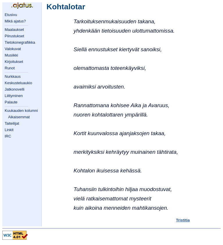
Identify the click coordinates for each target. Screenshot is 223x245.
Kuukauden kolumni (21, 110)
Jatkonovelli (14, 89)
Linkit (9, 130)
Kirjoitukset (14, 61)
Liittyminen (14, 96)
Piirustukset (14, 36)
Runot (10, 68)
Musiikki (11, 55)
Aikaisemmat (19, 117)
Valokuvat (13, 49)
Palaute (11, 102)
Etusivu (11, 15)
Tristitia (183, 220)
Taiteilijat (12, 123)
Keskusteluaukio (18, 83)
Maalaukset (14, 29)
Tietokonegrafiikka (20, 42)
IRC (8, 136)
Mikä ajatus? (15, 21)
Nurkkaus (13, 76)
